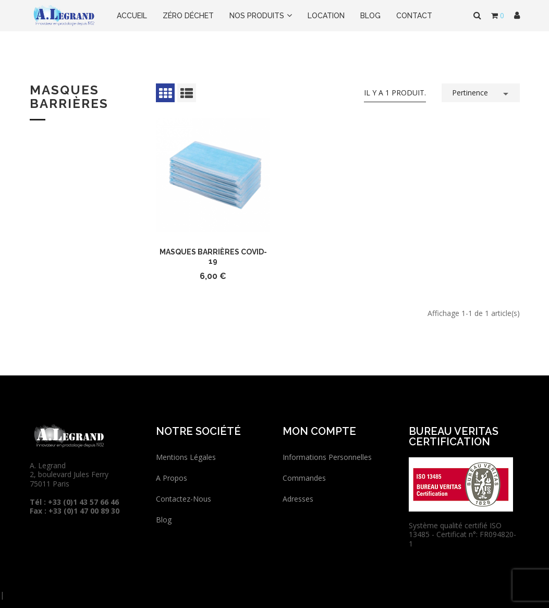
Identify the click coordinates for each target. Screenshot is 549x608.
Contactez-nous (183, 499)
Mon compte (319, 431)
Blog (164, 520)
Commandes (304, 478)
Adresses (298, 499)
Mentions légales (186, 457)
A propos (171, 478)
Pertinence (482, 91)
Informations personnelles (327, 457)
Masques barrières (69, 96)
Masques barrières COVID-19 (213, 256)
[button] (517, 15)
